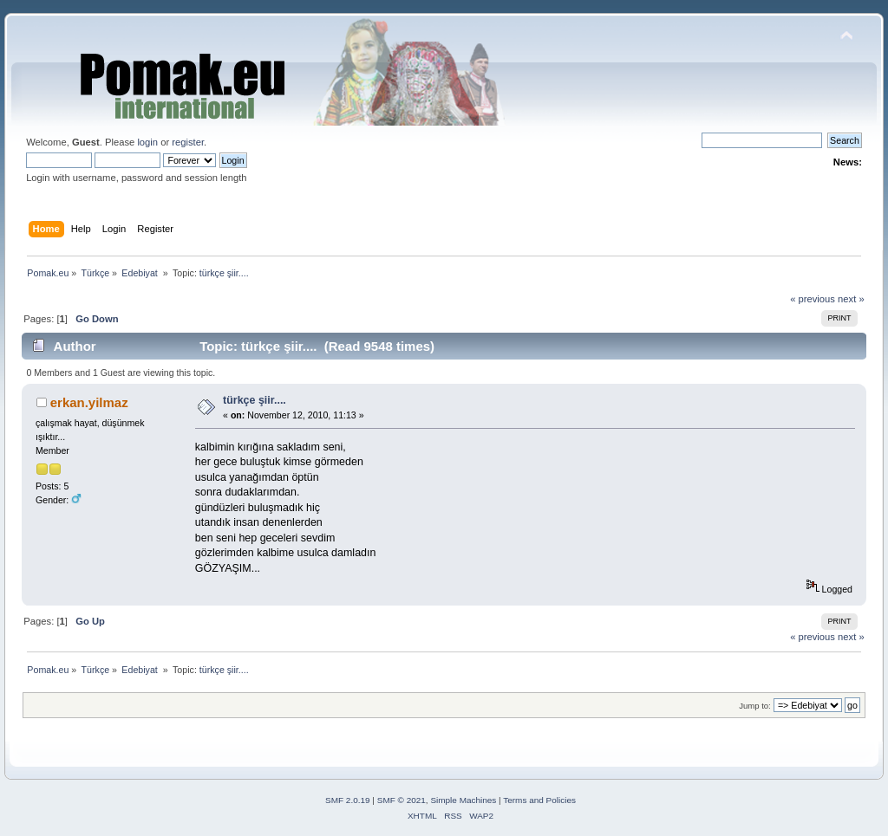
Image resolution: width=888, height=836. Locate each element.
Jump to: (755, 705)
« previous (812, 299)
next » (851, 299)
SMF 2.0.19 (347, 800)
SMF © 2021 (401, 800)
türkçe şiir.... (254, 400)
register (188, 142)
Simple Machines (463, 800)
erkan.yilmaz (89, 402)
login (147, 142)
